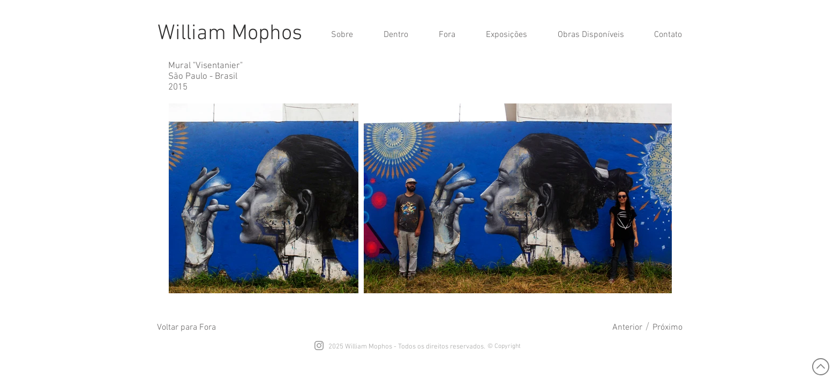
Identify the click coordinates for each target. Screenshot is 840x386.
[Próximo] (667, 327)
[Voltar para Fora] (186, 327)
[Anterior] (627, 327)
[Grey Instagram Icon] (319, 345)
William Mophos (230, 34)
